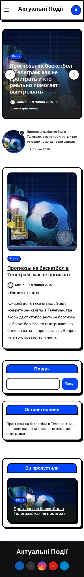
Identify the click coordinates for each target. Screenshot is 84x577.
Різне (16, 56)
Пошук (42, 369)
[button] (74, 74)
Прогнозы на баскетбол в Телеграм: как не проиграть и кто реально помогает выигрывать (41, 79)
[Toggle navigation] (6, 10)
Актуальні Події (40, 9)
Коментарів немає (24, 108)
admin (19, 102)
